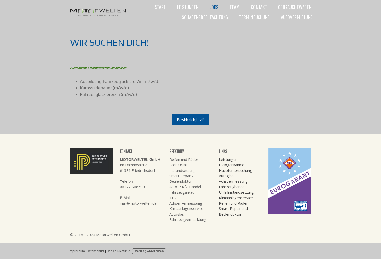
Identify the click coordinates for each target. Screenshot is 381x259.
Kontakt (259, 6)
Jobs (214, 6)
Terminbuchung (254, 17)
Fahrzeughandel (232, 186)
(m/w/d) (121, 87)
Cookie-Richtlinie (118, 251)
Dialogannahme (231, 164)
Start (160, 6)
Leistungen (188, 6)
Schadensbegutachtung (205, 17)
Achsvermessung (233, 181)
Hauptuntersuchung (235, 170)
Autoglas (226, 175)
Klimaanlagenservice (236, 197)
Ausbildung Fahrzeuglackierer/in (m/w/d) (120, 81)
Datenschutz (95, 251)
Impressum (77, 251)
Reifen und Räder (233, 203)
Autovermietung (297, 17)
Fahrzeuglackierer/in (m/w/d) (108, 94)
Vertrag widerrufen (149, 251)
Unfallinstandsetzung (236, 192)
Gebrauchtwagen (295, 6)
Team (235, 6)
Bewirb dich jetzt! (190, 120)
